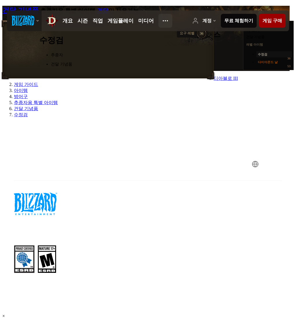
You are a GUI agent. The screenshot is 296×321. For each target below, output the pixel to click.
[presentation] (24, 20)
